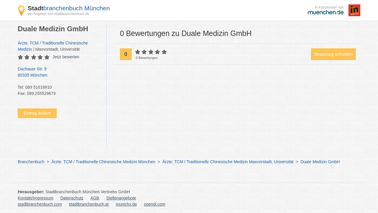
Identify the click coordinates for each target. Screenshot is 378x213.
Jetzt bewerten (66, 57)
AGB (94, 198)
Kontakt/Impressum (35, 198)
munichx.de (126, 204)
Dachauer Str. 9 (59, 72)
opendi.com (154, 204)
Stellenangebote (121, 198)
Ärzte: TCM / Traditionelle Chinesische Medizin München (103, 161)
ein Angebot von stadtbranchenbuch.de (58, 14)
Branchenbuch (31, 161)
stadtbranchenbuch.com (40, 204)
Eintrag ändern (37, 113)
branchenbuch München (69, 8)
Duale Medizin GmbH (320, 161)
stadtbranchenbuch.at (89, 204)
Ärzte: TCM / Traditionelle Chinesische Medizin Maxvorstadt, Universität (228, 161)
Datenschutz (72, 198)
